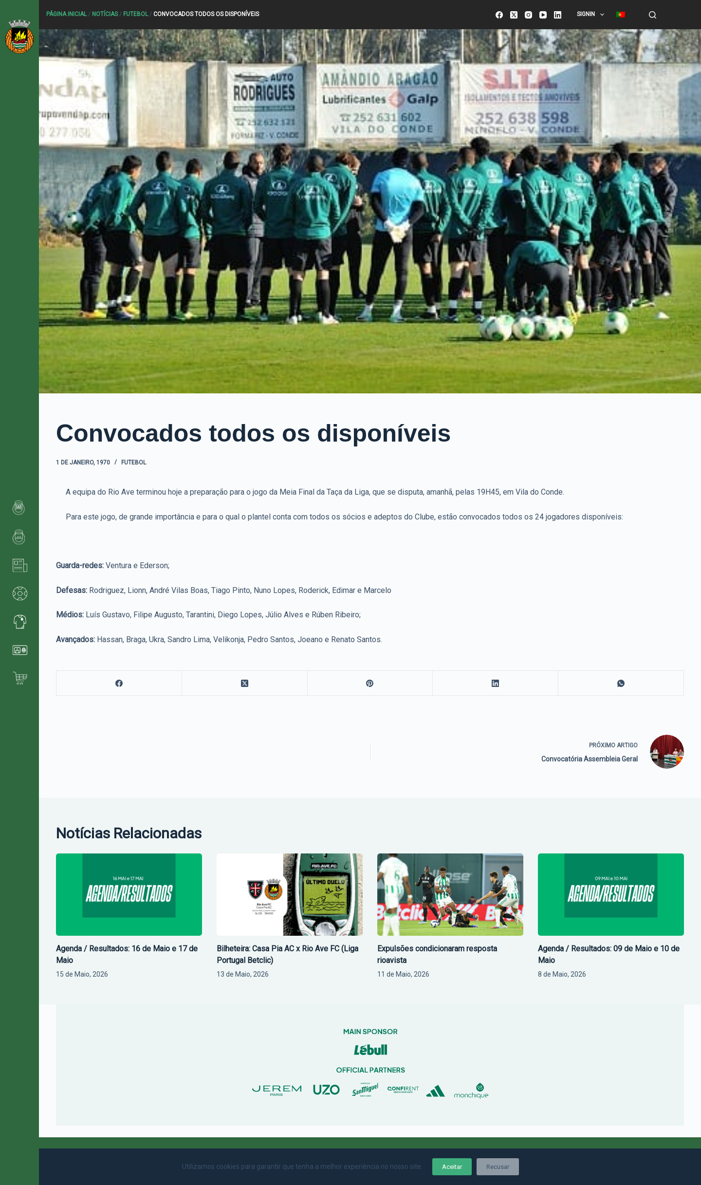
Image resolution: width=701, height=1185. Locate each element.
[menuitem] (620, 14)
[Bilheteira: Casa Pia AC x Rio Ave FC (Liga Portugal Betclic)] (290, 894)
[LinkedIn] (557, 15)
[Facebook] (499, 15)
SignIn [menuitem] (592, 14)
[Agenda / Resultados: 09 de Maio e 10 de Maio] (611, 894)
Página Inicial (66, 14)
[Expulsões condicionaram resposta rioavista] (450, 894)
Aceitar (452, 1166)
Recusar (497, 1166)
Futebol (135, 14)
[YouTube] (543, 15)
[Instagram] (528, 15)
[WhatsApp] (621, 683)
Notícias (105, 14)
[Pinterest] (370, 683)
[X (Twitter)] (513, 15)
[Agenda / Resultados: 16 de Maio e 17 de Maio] (129, 894)
